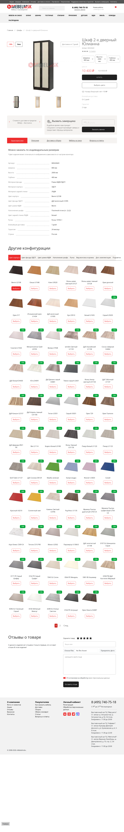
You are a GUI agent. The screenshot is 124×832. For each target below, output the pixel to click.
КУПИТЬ (99, 77)
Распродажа (14, 20)
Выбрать (34, 288)
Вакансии (10, 712)
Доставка (38, 707)
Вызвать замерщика (102, 2)
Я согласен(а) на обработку (88, 678)
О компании (13, 702)
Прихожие (73, 15)
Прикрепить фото (108, 650)
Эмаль (101, 15)
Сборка (38, 709)
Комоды (112, 15)
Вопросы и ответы (42, 716)
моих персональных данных (99, 678)
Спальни (60, 15)
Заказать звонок (79, 9)
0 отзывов (92, 51)
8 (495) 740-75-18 (80, 7)
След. (66, 625)
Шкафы (38, 15)
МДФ (93, 15)
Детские (84, 15)
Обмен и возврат (41, 712)
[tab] (17, 141)
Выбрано (16, 288)
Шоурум (18, 2)
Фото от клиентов (14, 705)
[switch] (64, 678)
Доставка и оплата (44, 2)
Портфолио (55, 2)
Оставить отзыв (71, 684)
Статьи (37, 714)
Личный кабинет (72, 702)
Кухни (28, 15)
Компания (25, 2)
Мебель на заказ (15, 15)
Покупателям (65, 2)
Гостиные (49, 15)
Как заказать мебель (43, 705)
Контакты (113, 2)
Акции (12, 2)
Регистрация (68, 705)
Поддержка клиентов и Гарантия (82, 2)
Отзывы (33, 2)
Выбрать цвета (99, 85)
